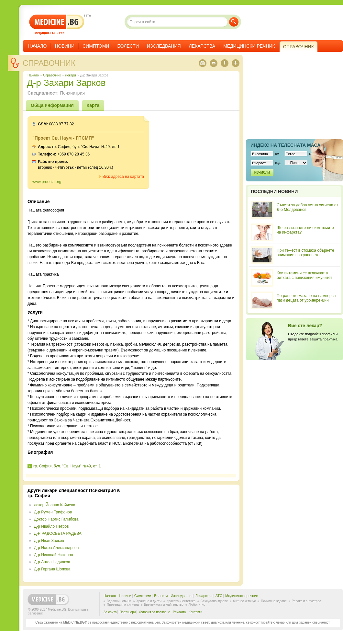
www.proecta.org (46, 181)
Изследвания (164, 46)
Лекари (70, 75)
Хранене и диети (148, 601)
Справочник (49, 63)
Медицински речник (249, 46)
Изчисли (262, 172)
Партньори (127, 612)
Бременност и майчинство (163, 604)
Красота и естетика (181, 601)
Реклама (179, 612)
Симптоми (96, 46)
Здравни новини (119, 601)
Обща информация (52, 105)
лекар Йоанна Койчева (54, 505)
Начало (37, 46)
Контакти (195, 612)
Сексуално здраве (214, 601)
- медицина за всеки (56, 25)
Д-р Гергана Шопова (52, 569)
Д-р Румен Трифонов (53, 512)
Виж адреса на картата (123, 176)
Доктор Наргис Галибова (56, 519)
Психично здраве (274, 601)
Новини (64, 46)
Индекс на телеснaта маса (285, 145)
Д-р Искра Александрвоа (56, 547)
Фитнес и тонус (244, 601)
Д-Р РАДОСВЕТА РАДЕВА (58, 533)
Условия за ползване (154, 612)
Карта (93, 105)
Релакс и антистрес (306, 601)
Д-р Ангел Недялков (52, 562)
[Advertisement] (181, 533)
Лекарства (202, 46)
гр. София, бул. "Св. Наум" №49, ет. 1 (67, 466)
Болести (128, 46)
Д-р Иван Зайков (49, 540)
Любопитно (197, 604)
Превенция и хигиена (123, 604)
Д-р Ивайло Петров (51, 526)
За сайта (110, 612)
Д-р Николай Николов (53, 555)
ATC (219, 596)
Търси (233, 22)
